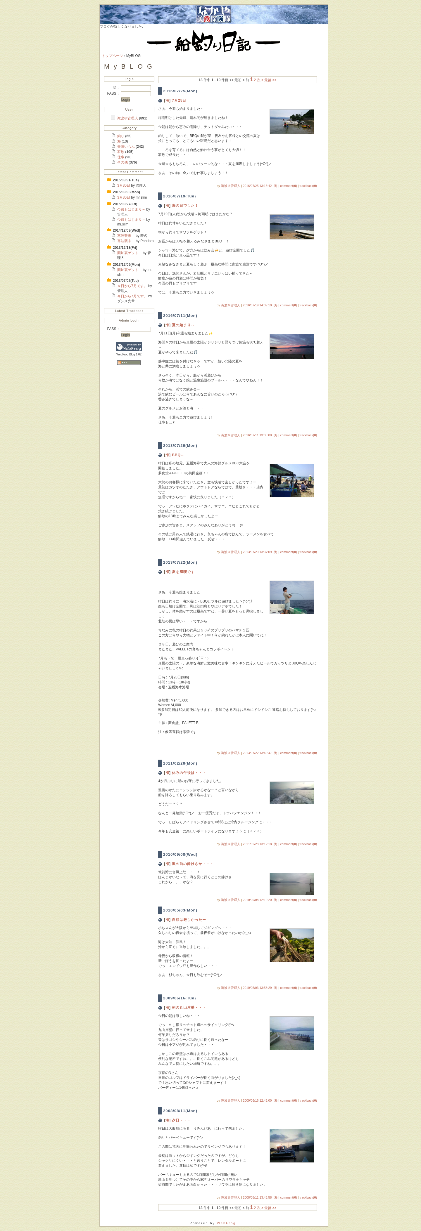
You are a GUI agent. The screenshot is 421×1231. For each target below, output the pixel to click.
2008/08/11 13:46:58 (257, 1197)
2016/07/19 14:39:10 (257, 305)
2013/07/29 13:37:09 (257, 552)
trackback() (308, 185)
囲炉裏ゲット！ (130, 253)
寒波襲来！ (126, 236)
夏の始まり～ (183, 325)
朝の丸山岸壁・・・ (189, 1008)
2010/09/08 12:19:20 (257, 900)
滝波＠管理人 (128, 118)
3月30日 (124, 185)
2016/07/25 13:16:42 (257, 185)
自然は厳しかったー (189, 920)
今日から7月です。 (132, 286)
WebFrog (226, 1223)
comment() (288, 185)
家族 (121, 152)
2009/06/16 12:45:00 (257, 1100)
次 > (260, 80)
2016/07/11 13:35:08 (257, 435)
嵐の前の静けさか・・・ (193, 864)
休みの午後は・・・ (189, 773)
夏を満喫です (183, 572)
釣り (121, 136)
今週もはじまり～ (131, 209)
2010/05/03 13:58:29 (257, 987)
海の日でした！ (185, 206)
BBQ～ (178, 455)
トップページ (112, 56)
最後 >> (270, 80)
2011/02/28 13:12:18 (257, 844)
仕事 (121, 157)
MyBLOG (130, 66)
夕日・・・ (181, 1120)
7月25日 (179, 100)
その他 (123, 162)
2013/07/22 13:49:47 (257, 753)
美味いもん (126, 147)
